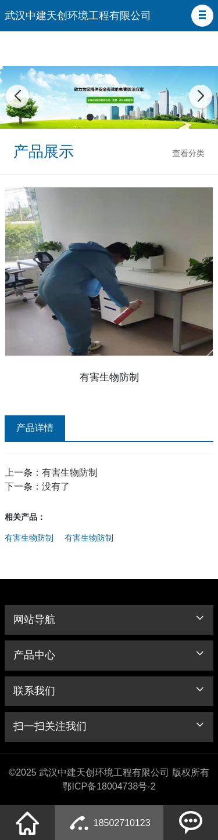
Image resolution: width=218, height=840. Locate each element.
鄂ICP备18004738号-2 (108, 786)
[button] (202, 16)
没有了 (56, 486)
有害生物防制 (70, 472)
